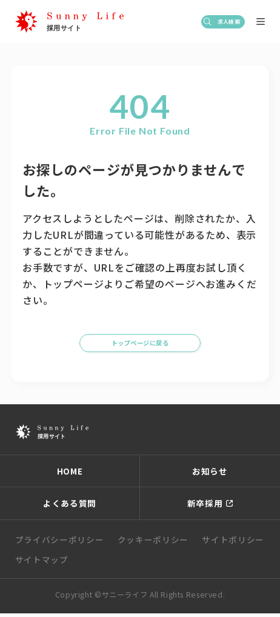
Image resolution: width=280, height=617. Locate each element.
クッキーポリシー (153, 543)
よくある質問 (69, 507)
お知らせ (210, 475)
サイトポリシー (233, 543)
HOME (70, 475)
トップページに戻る (139, 341)
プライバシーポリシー (59, 543)
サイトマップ (41, 563)
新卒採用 (205, 507)
